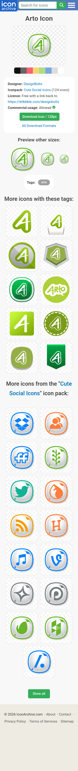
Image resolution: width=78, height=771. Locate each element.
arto (44, 182)
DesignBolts (33, 84)
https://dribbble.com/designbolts (33, 102)
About (51, 714)
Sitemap (67, 721)
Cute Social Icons (37, 90)
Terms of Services (43, 721)
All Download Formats (39, 126)
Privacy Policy (15, 721)
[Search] (61, 5)
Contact (65, 714)
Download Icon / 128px (39, 117)
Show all (39, 694)
